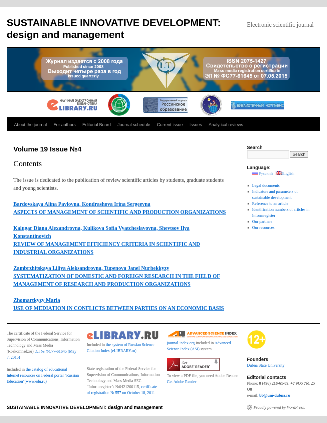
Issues (196, 124)
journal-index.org (181, 343)
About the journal (30, 124)
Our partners (262, 221)
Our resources (263, 227)
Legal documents (266, 185)
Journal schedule (133, 124)
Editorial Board (96, 124)
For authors (64, 124)
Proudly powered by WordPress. (279, 407)
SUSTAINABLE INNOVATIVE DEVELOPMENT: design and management (85, 407)
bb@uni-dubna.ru (274, 395)
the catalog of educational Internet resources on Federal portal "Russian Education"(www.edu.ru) (43, 375)
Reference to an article (270, 203)
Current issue (170, 124)
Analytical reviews (226, 124)
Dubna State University (266, 365)
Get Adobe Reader (182, 381)
